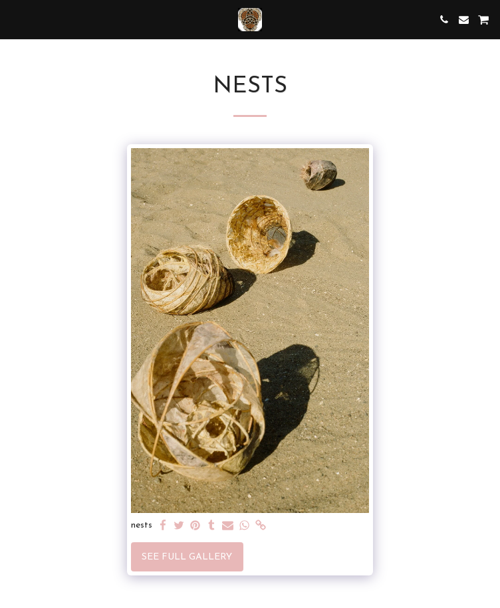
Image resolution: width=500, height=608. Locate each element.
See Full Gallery (187, 557)
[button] (14, 19)
